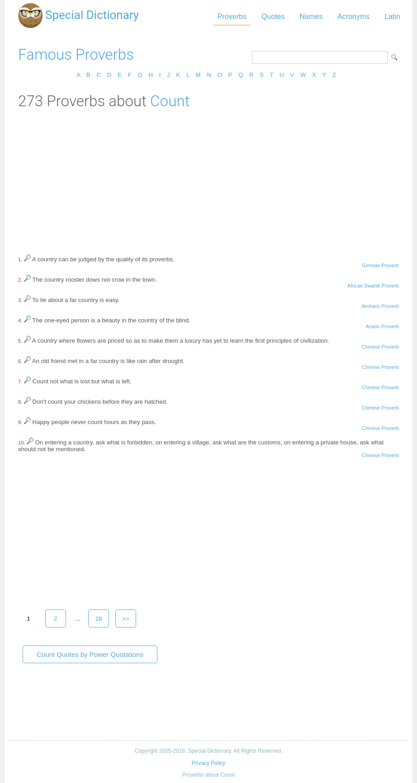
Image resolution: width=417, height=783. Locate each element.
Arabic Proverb (382, 326)
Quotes (273, 16)
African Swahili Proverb (373, 285)
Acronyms (353, 16)
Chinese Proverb (380, 346)
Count (170, 101)
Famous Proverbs (76, 54)
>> (125, 618)
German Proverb (380, 265)
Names (310, 16)
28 (98, 618)
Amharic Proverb (380, 306)
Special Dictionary (92, 15)
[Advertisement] (208, 177)
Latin (392, 16)
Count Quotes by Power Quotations (90, 654)
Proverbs (232, 16)
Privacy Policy (208, 763)
